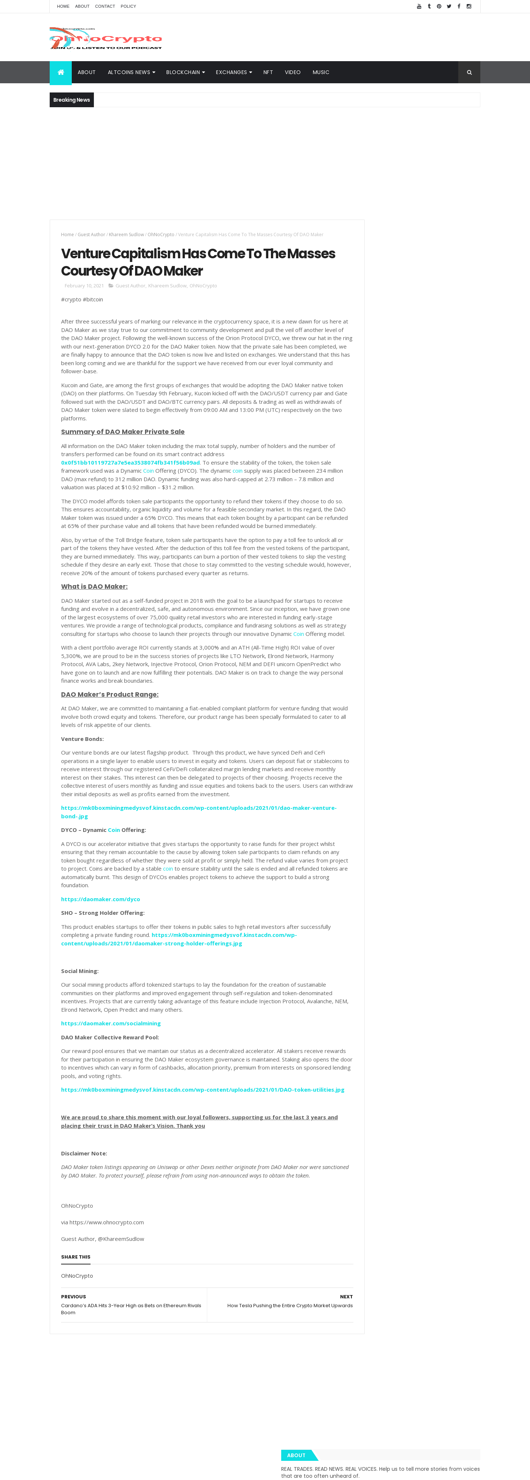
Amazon (381, 1154)
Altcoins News (129, 72)
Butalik (452, 1103)
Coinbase (361, 1064)
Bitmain (453, 1154)
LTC (428, 1090)
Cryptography (366, 1051)
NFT (268, 72)
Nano (420, 1167)
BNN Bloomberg (417, 1154)
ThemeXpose (238, 1470)
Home (63, 6)
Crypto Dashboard (380, 615)
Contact (105, 6)
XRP (395, 1051)
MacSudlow (363, 1077)
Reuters (444, 1167)
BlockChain (183, 72)
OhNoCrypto (161, 234)
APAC (356, 1154)
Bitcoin (449, 1090)
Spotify (414, 1077)
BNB (436, 1077)
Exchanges (231, 72)
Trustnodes (381, 1103)
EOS (403, 1116)
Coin (160, 482)
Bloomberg (407, 1141)
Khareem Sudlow (126, 234)
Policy (128, 6)
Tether (420, 1129)
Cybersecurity (443, 1051)
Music (321, 72)
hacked (424, 1116)
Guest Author (91, 234)
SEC (399, 1129)
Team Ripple (400, 1090)
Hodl (434, 1141)
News (391, 1077)
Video (293, 72)
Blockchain (455, 1064)
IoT (401, 1167)
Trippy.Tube (363, 1090)
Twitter (358, 1141)
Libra (447, 1116)
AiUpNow (212, 1470)
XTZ (452, 1141)
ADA (430, 1103)
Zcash (382, 1180)
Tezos (445, 1129)
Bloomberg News (369, 1167)
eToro (410, 1103)
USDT (468, 1167)
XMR (466, 1116)
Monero (377, 1129)
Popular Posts (447, 615)
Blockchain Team (369, 1116)
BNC (381, 1141)
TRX (354, 1103)
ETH (386, 1064)
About (82, 6)
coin (249, 482)
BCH (355, 1129)
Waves (358, 1180)
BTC (413, 1051)
